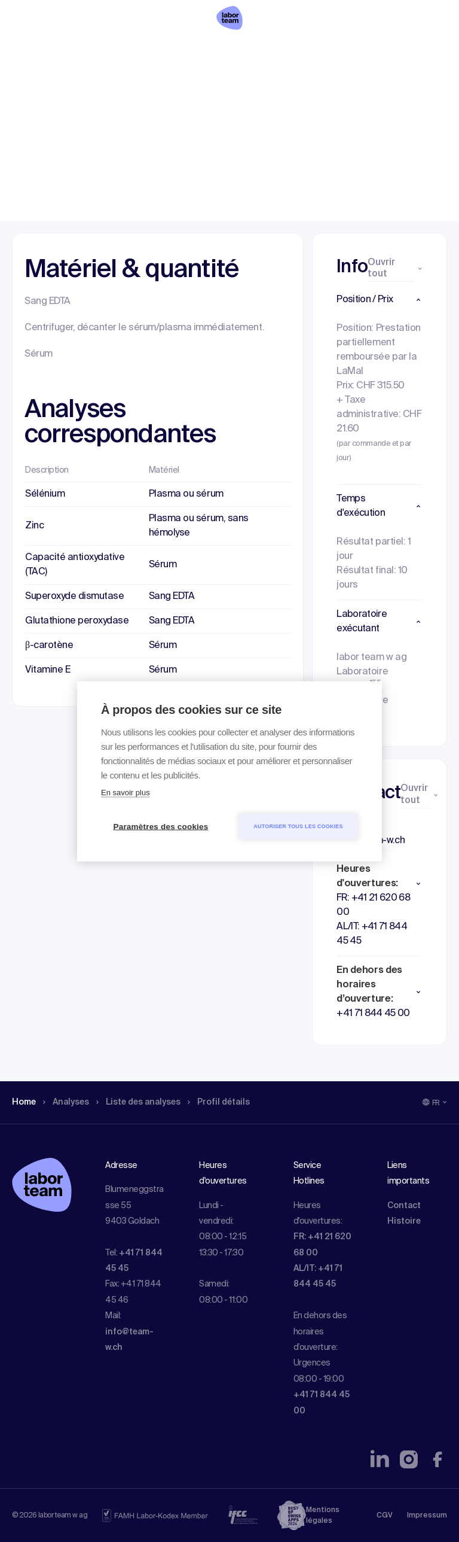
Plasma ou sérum (186, 494)
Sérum (163, 565)
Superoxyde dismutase (74, 596)
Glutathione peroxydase (76, 621)
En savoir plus (125, 791)
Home (25, 87)
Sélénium (45, 494)
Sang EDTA (172, 596)
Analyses (71, 87)
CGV (385, 1515)
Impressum (427, 1515)
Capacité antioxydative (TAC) (74, 565)
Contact (404, 1206)
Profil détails (240, 87)
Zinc (34, 526)
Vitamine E (47, 670)
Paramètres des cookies (161, 826)
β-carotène (49, 645)
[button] (379, 300)
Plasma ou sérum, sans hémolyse (199, 526)
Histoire (404, 1221)
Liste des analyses (151, 87)
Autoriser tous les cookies (297, 826)
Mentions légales (322, 1516)
